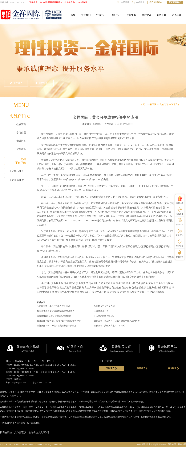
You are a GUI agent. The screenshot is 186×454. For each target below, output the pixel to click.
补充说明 (141, 444)
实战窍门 (17, 116)
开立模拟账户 (155, 2)
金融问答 (21, 140)
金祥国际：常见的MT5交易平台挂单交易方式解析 (117, 321)
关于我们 (86, 15)
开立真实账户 (175, 2)
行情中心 (101, 15)
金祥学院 (146, 15)
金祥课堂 (21, 149)
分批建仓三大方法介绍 (104, 306)
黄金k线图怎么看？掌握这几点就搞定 (54, 316)
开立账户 (16, 83)
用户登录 (42, 83)
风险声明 (14, 396)
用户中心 (116, 15)
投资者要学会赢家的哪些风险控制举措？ (55, 311)
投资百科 (21, 124)
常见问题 (177, 15)
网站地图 (182, 444)
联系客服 (173, 368)
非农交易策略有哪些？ (104, 316)
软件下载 (161, 15)
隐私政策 (150, 444)
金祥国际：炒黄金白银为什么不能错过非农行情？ (60, 321)
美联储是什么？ (101, 311)
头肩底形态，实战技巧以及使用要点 (53, 306)
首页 (73, 15)
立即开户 (111, 368)
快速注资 (142, 368)
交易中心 (131, 15)
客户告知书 (161, 444)
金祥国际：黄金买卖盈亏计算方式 (109, 326)
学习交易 (21, 132)
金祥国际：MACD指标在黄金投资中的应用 (56, 326)
